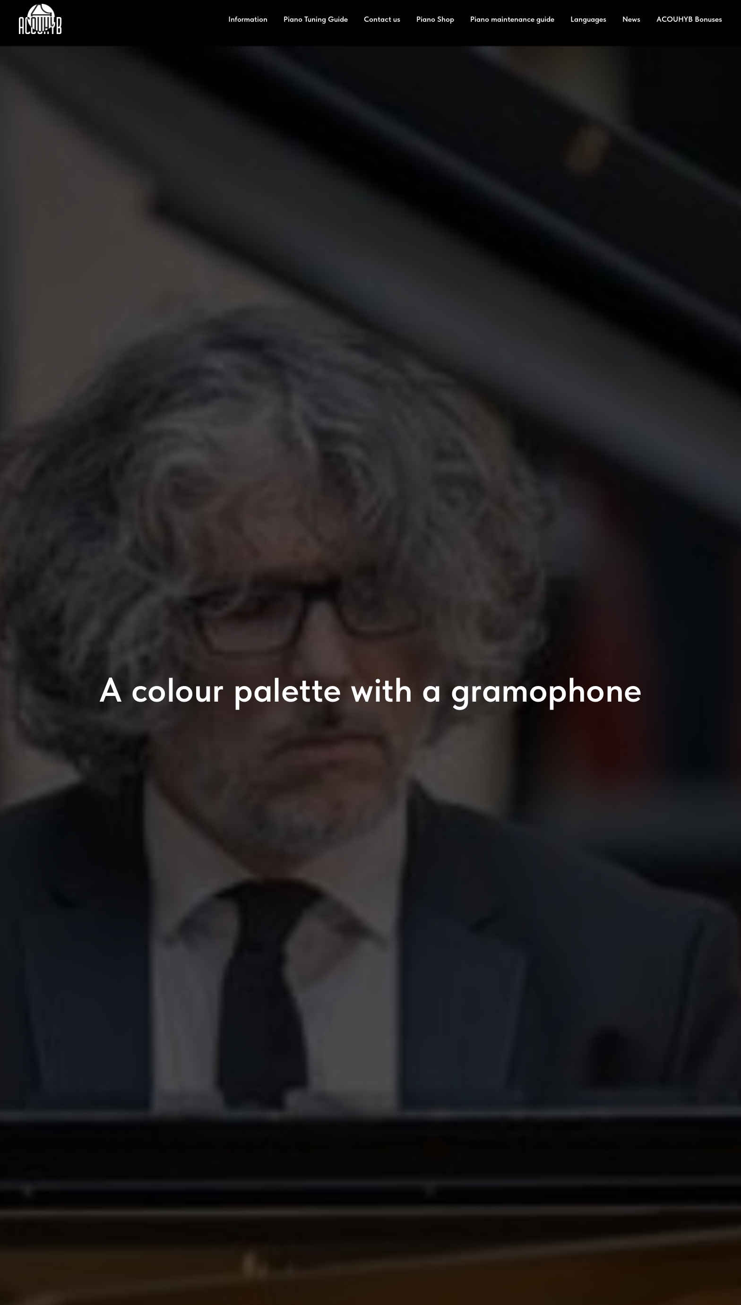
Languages (588, 19)
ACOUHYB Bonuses (689, 19)
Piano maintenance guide (512, 19)
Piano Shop (435, 19)
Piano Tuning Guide (316, 19)
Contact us (382, 19)
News (631, 19)
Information (247, 19)
